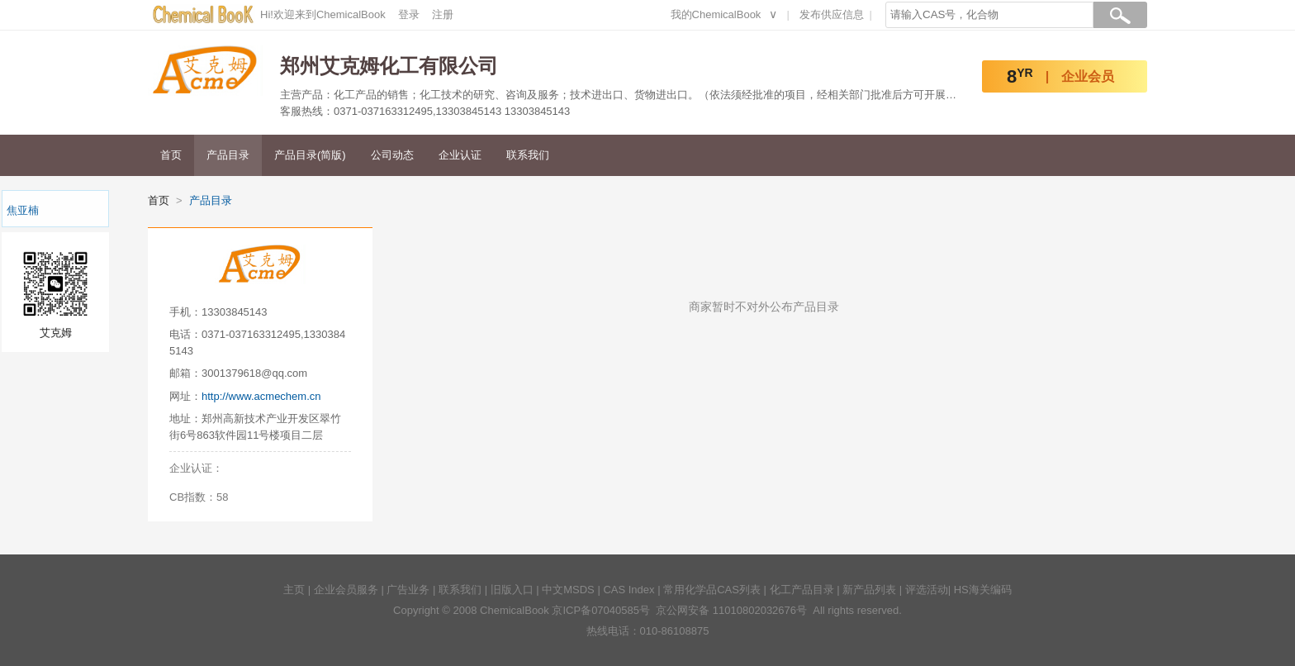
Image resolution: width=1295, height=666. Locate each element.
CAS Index (628, 589)
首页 (171, 155)
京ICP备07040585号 (601, 610)
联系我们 (527, 155)
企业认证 (460, 155)
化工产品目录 (802, 589)
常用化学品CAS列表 (712, 589)
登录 (409, 14)
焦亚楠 (23, 210)
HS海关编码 (983, 589)
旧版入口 (512, 589)
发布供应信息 (831, 14)
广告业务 (408, 589)
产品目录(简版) (310, 155)
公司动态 (392, 155)
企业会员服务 (346, 589)
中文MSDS (568, 589)
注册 (442, 14)
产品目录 (227, 155)
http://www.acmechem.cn (261, 396)
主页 (294, 589)
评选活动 (926, 589)
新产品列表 (869, 589)
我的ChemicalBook (716, 14)
